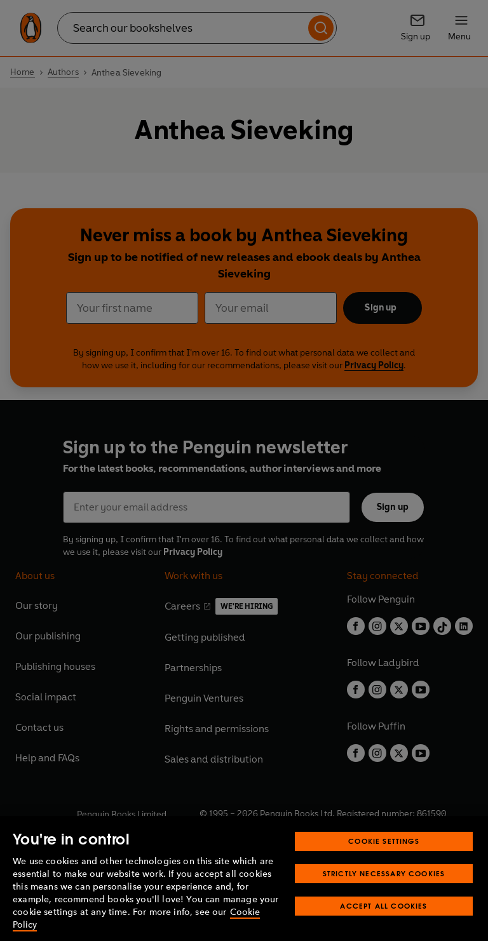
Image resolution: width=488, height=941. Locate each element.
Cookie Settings (383, 862)
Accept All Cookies (383, 927)
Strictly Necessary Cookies (384, 895)
